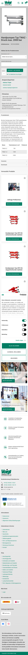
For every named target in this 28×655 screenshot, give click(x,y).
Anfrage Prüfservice (14, 200)
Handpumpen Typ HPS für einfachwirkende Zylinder (14, 234)
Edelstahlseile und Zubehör (10, 563)
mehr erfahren (7, 380)
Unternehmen (6, 529)
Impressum (5, 518)
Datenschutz (6, 516)
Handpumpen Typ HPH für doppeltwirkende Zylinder (14, 269)
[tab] (14, 115)
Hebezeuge (5, 576)
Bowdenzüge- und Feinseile (10, 565)
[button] (24, 178)
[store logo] (8, 3)
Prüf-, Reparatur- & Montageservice (12, 583)
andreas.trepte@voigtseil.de (10, 87)
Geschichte (5, 534)
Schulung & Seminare (8, 545)
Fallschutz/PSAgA (7, 572)
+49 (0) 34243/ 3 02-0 (9, 482)
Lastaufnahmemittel (8, 581)
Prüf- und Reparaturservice (10, 540)
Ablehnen (14, 358)
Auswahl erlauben (14, 352)
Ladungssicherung (7, 574)
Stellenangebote (7, 538)
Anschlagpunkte (7, 558)
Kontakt (5, 547)
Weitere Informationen (13, 204)
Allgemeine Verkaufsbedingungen (11, 520)
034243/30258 (7, 85)
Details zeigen (19, 340)
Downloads (4, 164)
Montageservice (7, 543)
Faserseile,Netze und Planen (10, 567)
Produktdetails (5, 115)
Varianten (3, 161)
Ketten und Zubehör (8, 569)
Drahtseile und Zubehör (9, 561)
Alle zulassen (14, 345)
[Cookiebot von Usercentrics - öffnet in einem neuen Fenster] (20, 295)
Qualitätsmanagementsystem (10, 536)
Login (4, 592)
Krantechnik (6, 578)
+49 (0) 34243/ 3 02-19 (10, 485)
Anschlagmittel (6, 556)
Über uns (5, 532)
